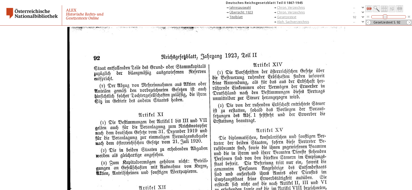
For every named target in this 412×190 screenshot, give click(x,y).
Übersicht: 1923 (241, 12)
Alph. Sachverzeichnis (293, 22)
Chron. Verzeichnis (291, 7)
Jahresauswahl (240, 7)
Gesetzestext (286, 17)
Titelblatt (236, 17)
